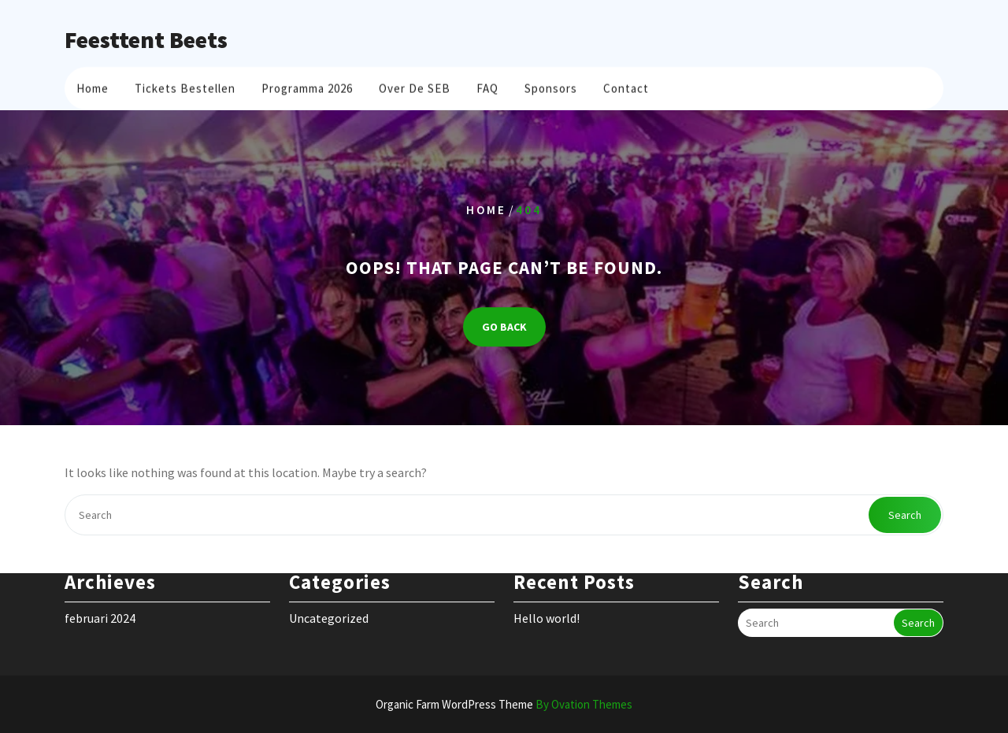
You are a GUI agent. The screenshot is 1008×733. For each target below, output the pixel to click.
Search (904, 515)
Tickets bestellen (185, 86)
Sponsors (550, 86)
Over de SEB (414, 86)
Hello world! (546, 606)
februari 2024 (100, 606)
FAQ (487, 86)
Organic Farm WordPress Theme (504, 704)
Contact (626, 86)
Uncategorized (329, 606)
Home (92, 86)
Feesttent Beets (146, 39)
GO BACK (504, 327)
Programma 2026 (307, 86)
